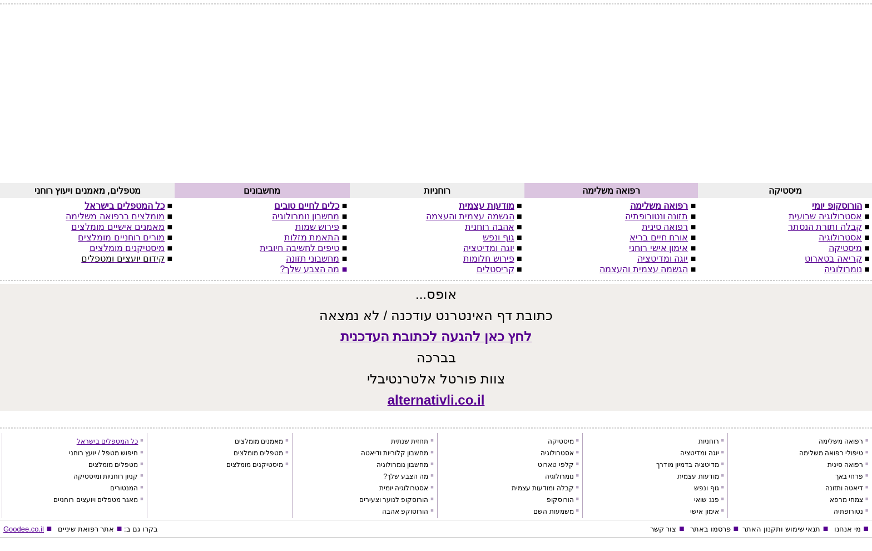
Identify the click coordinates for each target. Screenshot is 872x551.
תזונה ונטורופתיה (656, 216)
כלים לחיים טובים (306, 205)
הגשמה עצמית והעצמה (644, 269)
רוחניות (708, 441)
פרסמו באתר (710, 529)
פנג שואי (706, 500)
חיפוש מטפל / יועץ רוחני (103, 453)
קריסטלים (495, 269)
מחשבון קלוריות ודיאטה (395, 453)
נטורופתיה (848, 511)
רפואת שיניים (78, 529)
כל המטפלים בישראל (125, 205)
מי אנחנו (847, 529)
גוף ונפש (498, 237)
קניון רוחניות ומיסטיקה (105, 476)
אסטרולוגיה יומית (403, 488)
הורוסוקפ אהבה (405, 511)
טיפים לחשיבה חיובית (299, 248)
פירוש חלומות (488, 258)
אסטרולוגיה (840, 237)
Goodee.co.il (23, 529)
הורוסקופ (560, 500)
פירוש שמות (317, 227)
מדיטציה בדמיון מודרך (687, 465)
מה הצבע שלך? (310, 269)
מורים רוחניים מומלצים (121, 237)
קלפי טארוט (555, 465)
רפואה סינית (665, 227)
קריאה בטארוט (833, 258)
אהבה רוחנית (489, 227)
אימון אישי (704, 511)
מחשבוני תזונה (312, 258)
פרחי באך (849, 476)
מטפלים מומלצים (258, 453)
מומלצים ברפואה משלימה (115, 216)
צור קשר (663, 529)
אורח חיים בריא (659, 237)
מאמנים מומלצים (259, 441)
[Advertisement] (436, 98)
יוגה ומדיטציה (662, 258)
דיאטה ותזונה (844, 488)
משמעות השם (553, 511)
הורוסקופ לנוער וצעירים (394, 500)
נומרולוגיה (843, 269)
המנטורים (124, 488)
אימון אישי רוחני (658, 248)
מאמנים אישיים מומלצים (118, 227)
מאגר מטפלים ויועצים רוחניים (95, 500)
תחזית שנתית (409, 441)
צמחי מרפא (846, 500)
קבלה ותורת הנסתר (825, 227)
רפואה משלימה (659, 205)
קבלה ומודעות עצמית (543, 488)
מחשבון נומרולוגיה (305, 216)
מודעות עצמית (486, 205)
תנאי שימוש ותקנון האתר (781, 529)
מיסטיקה (845, 248)
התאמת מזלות (311, 237)
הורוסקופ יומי (836, 205)
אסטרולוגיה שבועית (825, 216)
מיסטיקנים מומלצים (127, 248)
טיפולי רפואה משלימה (831, 453)
